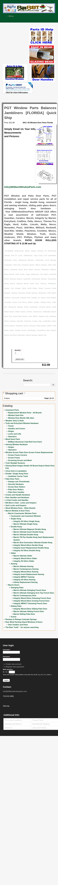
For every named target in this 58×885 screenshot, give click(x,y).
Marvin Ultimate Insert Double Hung (28, 532)
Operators (12, 436)
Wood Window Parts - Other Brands (20, 508)
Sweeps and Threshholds (18, 482)
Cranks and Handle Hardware (17, 495)
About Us (8, 728)
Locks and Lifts (14, 434)
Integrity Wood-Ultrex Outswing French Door (32, 598)
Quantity (18, 350)
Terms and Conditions (13, 720)
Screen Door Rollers (16, 487)
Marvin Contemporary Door (24, 595)
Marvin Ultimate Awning (23, 566)
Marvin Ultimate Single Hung (25, 524)
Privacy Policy (37, 720)
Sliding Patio (16, 606)
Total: (46, 398)
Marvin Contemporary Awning (26, 569)
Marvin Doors (13, 585)
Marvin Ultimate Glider (22, 556)
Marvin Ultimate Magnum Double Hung (29, 529)
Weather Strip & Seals (14, 421)
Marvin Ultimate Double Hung (25, 535)
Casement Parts (12, 410)
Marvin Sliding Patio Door (24, 614)
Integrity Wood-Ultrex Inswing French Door (31, 601)
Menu (10, 16)
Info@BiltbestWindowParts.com (22, 187)
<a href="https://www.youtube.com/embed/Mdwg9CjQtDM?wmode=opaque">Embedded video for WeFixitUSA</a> (16, 36)
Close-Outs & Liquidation (16, 471)
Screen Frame (14, 458)
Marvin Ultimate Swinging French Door (29, 590)
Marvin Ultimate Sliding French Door (28, 611)
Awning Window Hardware (16, 444)
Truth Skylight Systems (15, 463)
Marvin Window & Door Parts (17, 511)
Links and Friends (39, 728)
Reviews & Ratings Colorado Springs (21, 619)
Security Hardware (16, 484)
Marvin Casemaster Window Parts (22, 513)
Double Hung (16, 527)
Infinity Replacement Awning (25, 582)
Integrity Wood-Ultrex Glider (25, 558)
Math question (8, 669)
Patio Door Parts (12, 479)
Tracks (11, 426)
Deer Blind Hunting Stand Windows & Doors (24, 622)
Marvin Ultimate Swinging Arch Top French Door (33, 593)
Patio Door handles (16, 492)
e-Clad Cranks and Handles (16, 500)
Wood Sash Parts (12, 439)
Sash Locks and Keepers (15, 505)
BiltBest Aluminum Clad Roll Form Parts (25, 442)
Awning (14, 564)
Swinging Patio (17, 588)
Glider (13, 553)
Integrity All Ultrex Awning (24, 580)
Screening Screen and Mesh (20, 460)
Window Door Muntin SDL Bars (21, 418)
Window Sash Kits (15, 415)
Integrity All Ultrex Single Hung (26, 521)
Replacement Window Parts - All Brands (25, 413)
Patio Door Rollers (16, 489)
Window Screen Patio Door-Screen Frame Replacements (29, 452)
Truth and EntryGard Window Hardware (22, 423)
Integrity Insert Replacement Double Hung (31, 548)
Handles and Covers (16, 429)
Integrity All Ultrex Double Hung (26, 550)
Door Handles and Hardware (17, 497)
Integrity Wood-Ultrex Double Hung (28, 545)
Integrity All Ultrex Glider (23, 561)
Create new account (13, 664)
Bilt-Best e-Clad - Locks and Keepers (20, 503)
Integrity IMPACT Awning (23, 577)
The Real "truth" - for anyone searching (22, 627)
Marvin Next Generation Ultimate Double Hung (32, 542)
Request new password (15, 667)
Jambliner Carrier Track (18, 476)
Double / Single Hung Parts (16, 474)
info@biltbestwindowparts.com (15, 691)
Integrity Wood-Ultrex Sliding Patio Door (30, 609)
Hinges (11, 431)
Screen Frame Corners (17, 455)
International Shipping (40, 724)
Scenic (13, 617)
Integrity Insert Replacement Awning (28, 574)
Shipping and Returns (13, 724)
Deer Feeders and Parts (18, 625)
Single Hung (16, 519)
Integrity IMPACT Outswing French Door (30, 603)
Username (7, 649)
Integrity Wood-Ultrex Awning (25, 572)
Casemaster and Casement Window (26, 516)
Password (7, 656)
